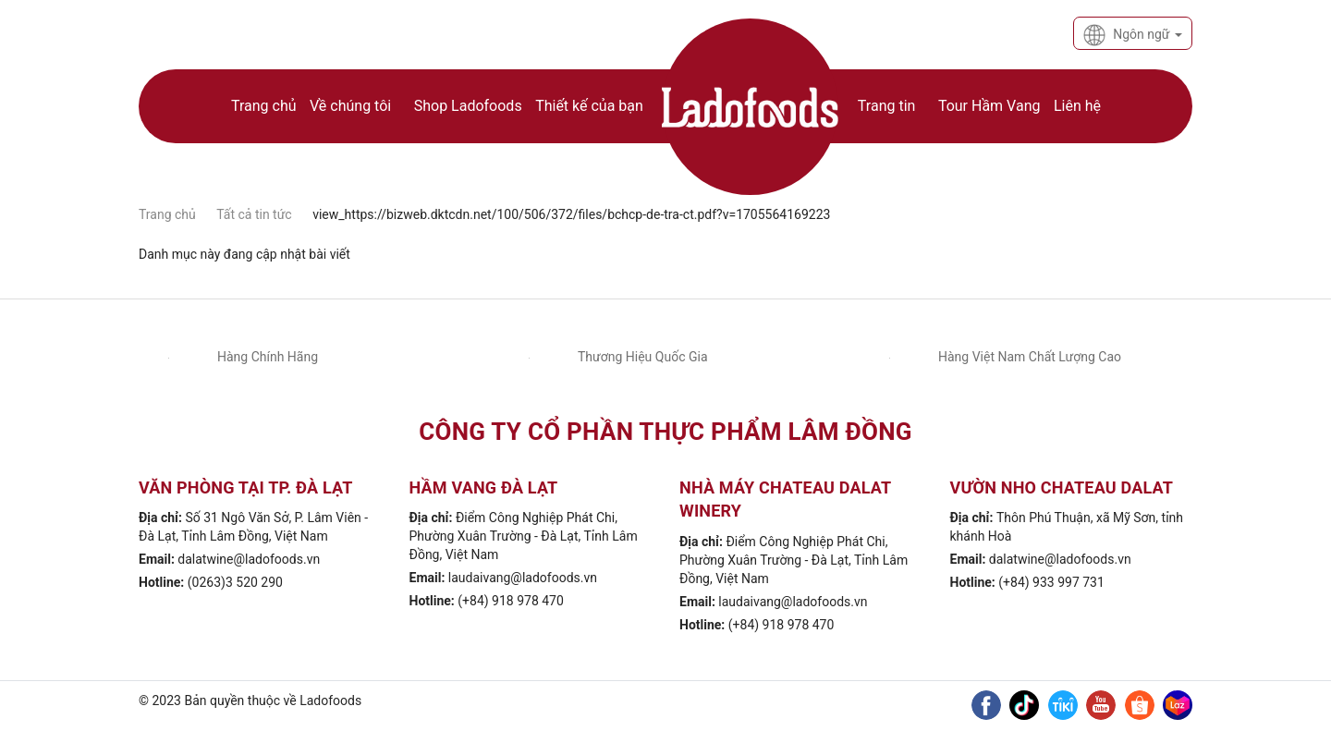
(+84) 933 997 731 (1051, 582)
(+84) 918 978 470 (511, 600)
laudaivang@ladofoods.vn (522, 577)
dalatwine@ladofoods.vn (248, 559)
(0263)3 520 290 (235, 582)
